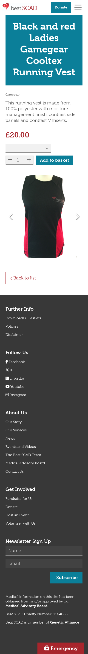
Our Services (16, 430)
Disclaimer (14, 335)
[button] (11, 217)
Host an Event (17, 515)
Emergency (64, 648)
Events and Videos (21, 447)
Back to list (27, 278)
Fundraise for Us (19, 499)
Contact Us (15, 471)
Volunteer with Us (20, 523)
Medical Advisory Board (25, 463)
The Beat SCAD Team (23, 455)
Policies (12, 326)
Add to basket (54, 160)
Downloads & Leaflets (23, 318)
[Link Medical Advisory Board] (27, 606)
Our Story (14, 422)
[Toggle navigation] (78, 7)
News (10, 438)
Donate (61, 7)
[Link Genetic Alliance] (64, 622)
